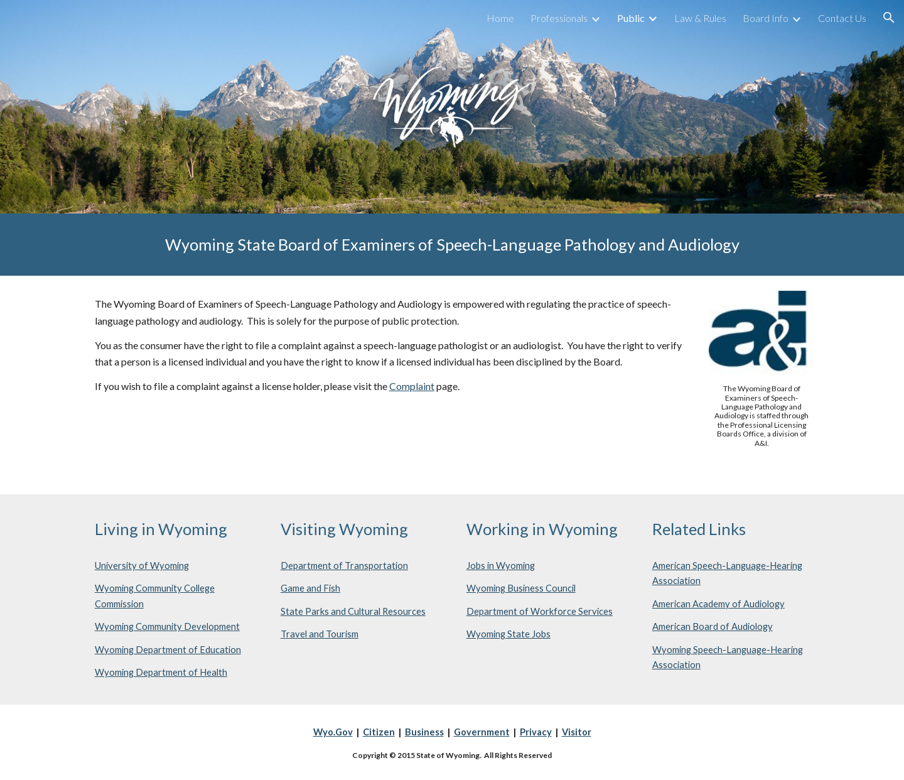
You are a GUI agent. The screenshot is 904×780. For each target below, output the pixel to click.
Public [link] (631, 18)
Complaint (411, 386)
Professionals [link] (559, 18)
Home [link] (500, 18)
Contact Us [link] (842, 18)
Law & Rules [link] (700, 18)
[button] (889, 18)
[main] (452, 245)
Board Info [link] (765, 18)
